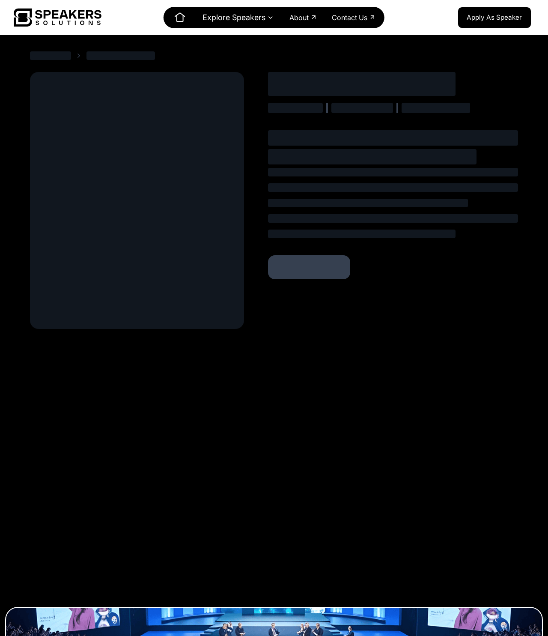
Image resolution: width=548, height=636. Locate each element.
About (303, 17)
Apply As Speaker (494, 17)
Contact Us (354, 17)
